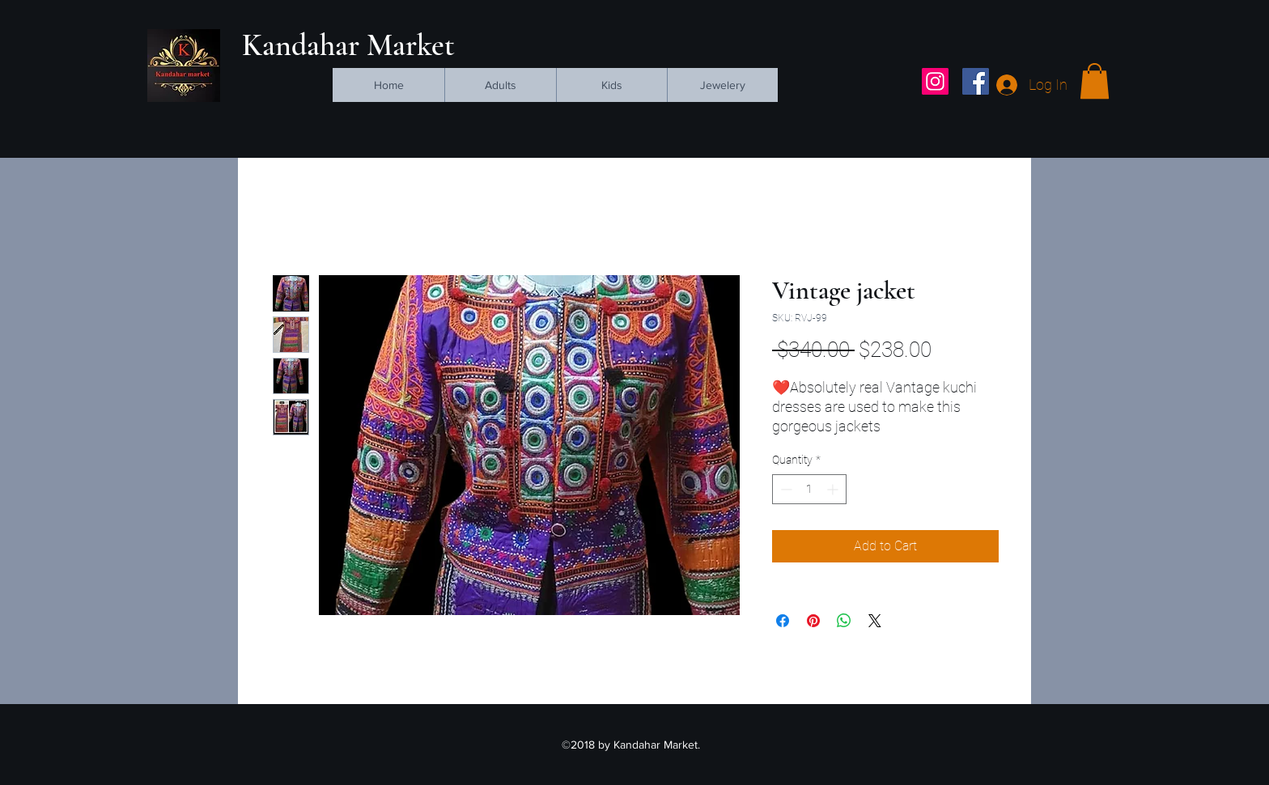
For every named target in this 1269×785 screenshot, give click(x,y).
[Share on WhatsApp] (844, 620)
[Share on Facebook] (782, 620)
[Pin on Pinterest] (813, 620)
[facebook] (975, 81)
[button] (1095, 81)
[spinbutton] (809, 489)
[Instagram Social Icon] (935, 81)
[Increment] (834, 489)
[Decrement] (785, 489)
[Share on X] (875, 620)
